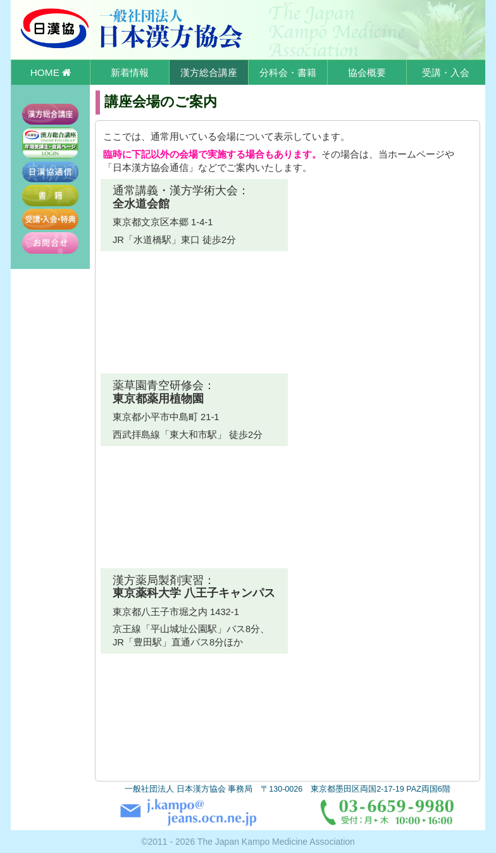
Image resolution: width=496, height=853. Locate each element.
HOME (50, 72)
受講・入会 (445, 72)
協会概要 (367, 72)
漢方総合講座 (208, 72)
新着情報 (130, 72)
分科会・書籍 (287, 72)
